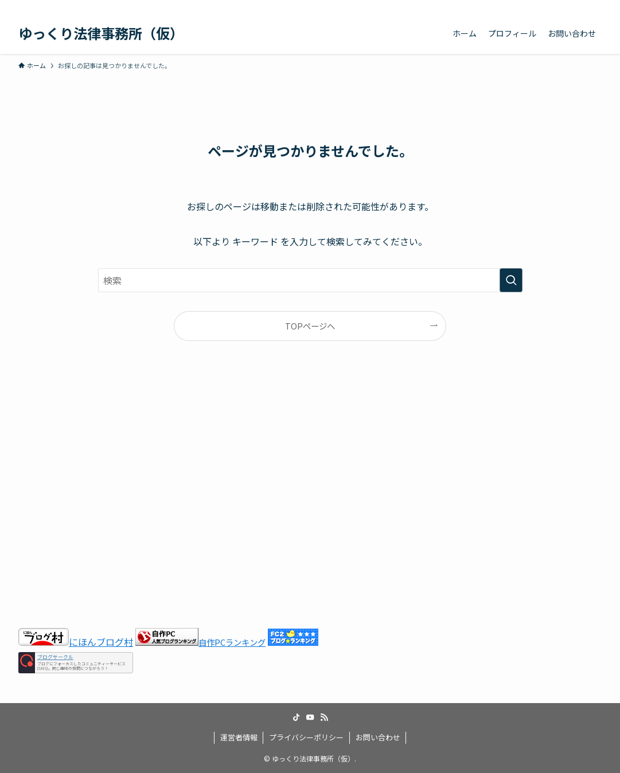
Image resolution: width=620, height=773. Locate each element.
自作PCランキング (232, 642)
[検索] (594, 6)
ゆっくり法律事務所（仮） (101, 33)
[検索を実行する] (511, 280)
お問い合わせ (378, 737)
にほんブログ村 (75, 642)
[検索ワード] (310, 280)
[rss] (579, 6)
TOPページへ (310, 326)
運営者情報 (239, 737)
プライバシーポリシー (306, 737)
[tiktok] (549, 6)
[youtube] (564, 6)
